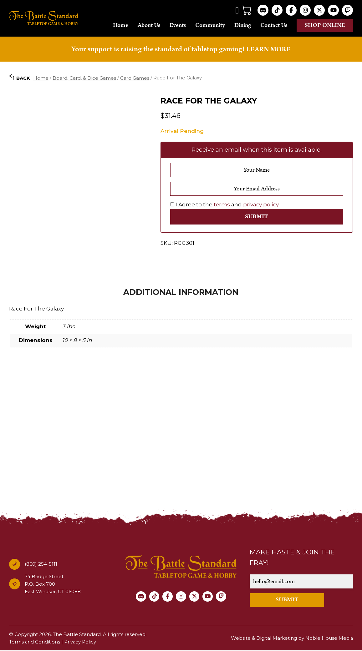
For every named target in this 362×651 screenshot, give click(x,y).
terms (222, 204)
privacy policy (261, 204)
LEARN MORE (268, 49)
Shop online (325, 25)
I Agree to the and (225, 204)
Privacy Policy (80, 642)
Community (210, 25)
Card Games (134, 78)
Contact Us (273, 25)
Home (120, 25)
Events (178, 25)
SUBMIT (291, 600)
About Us (149, 25)
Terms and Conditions (34, 642)
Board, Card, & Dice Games (84, 78)
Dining (242, 25)
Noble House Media (329, 639)
